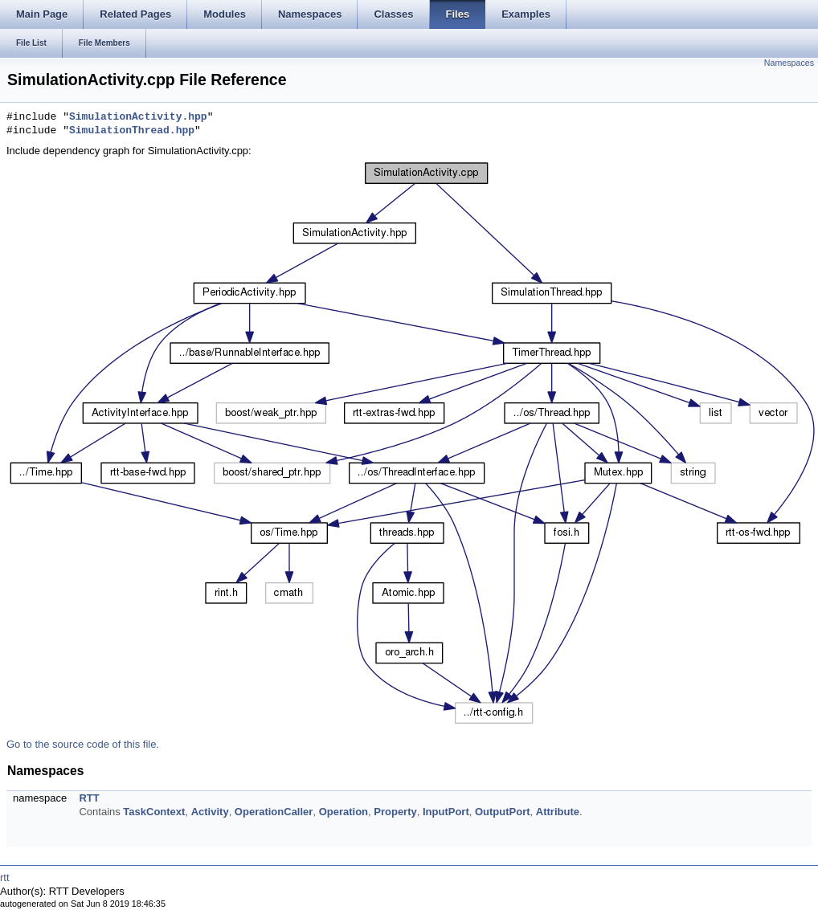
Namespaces (789, 62)
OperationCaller (274, 812)
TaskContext (154, 812)
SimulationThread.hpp (131, 131)
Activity (210, 812)
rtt (5, 877)
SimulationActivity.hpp (138, 117)
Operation (343, 812)
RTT (89, 798)
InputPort (446, 812)
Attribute (557, 812)
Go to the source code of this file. (82, 744)
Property (395, 812)
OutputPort (502, 812)
